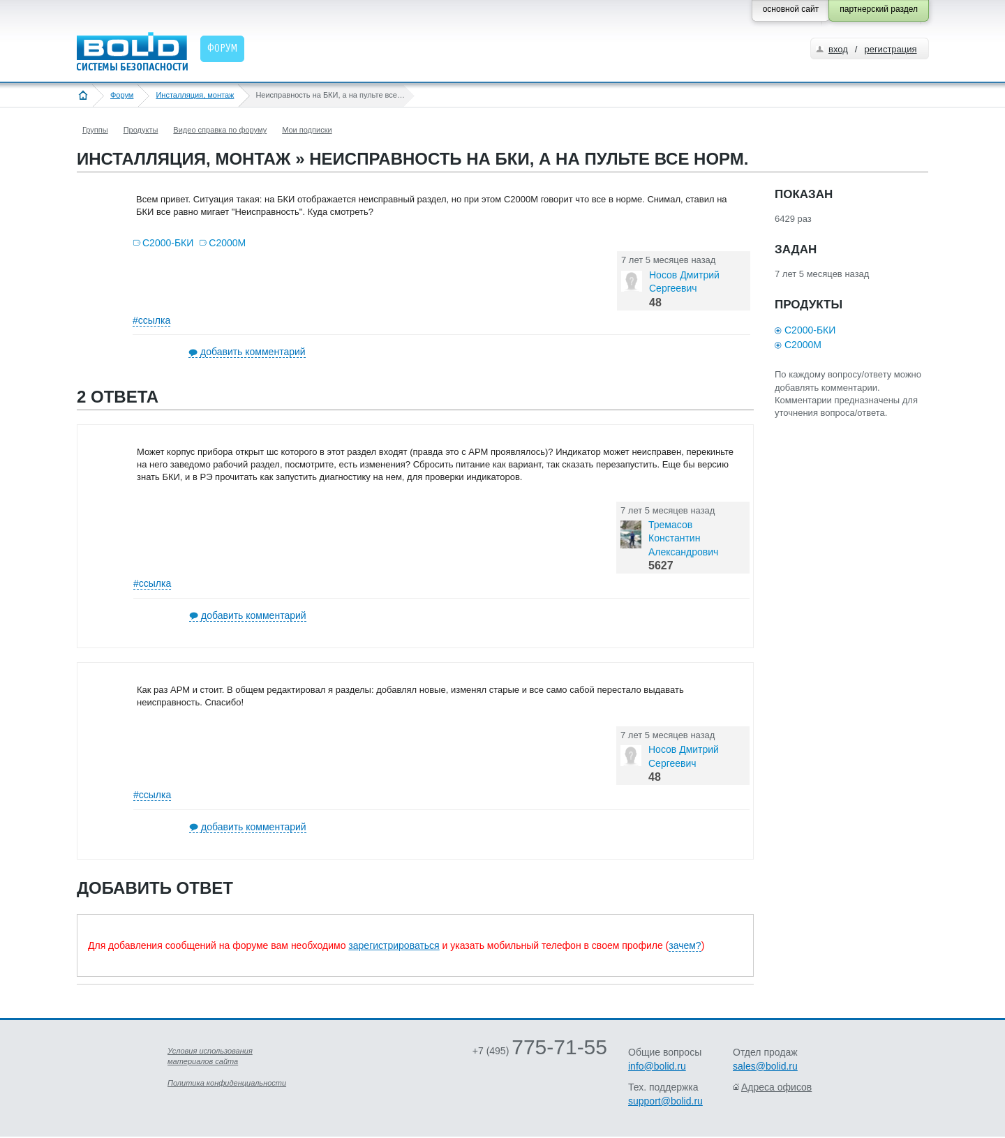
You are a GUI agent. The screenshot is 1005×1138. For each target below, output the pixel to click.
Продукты (141, 130)
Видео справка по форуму (220, 130)
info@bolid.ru (657, 1066)
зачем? (685, 945)
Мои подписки (307, 130)
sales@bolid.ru (765, 1066)
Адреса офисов (776, 1087)
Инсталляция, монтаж (195, 95)
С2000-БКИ (167, 242)
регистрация (890, 49)
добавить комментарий (253, 351)
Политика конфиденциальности (227, 1083)
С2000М (227, 242)
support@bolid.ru (665, 1101)
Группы (95, 130)
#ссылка (151, 320)
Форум (121, 95)
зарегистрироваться (393, 945)
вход (838, 49)
